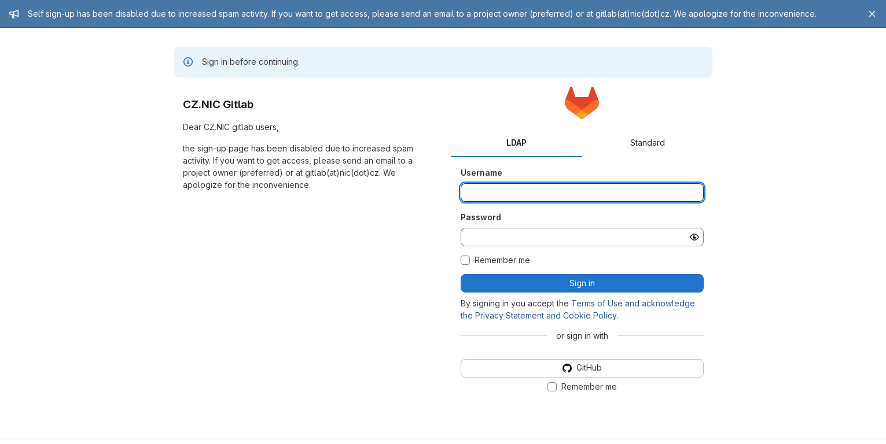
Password (481, 217)
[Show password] (694, 237)
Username (481, 172)
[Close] (872, 14)
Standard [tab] (647, 142)
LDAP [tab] (516, 142)
